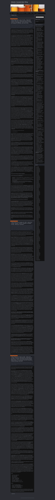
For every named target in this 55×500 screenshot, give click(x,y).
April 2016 (37, 228)
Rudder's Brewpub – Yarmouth (39, 133)
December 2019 (37, 200)
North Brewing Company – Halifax (39, 125)
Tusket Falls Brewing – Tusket (39, 147)
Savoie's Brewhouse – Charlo (39, 62)
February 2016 (37, 229)
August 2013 (37, 248)
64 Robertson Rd (16, 298)
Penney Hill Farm (19, 401)
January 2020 (37, 199)
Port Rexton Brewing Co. (24, 363)
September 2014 (38, 240)
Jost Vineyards (23, 87)
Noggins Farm (21, 373)
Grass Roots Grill (31, 300)
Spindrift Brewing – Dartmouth (39, 140)
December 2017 (37, 215)
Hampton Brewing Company (29, 24)
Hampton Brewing (30, 181)
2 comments (29, 27)
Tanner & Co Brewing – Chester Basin (40, 142)
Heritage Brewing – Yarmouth (39, 111)
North (16, 317)
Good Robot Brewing (27, 362)
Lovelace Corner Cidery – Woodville (39, 116)
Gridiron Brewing (26, 300)
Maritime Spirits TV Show (19, 25)
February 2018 (37, 214)
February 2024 (37, 168)
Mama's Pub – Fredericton (38, 55)
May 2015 (37, 235)
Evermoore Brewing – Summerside (39, 156)
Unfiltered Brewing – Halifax (39, 149)
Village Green (15, 161)
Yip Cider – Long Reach (38, 69)
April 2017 (37, 220)
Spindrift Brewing (16, 146)
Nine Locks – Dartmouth (38, 123)
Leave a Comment (28, 229)
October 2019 (37, 201)
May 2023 (37, 174)
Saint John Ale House (16, 182)
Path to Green (19, 30)
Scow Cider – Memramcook (39, 63)
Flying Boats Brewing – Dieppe (39, 38)
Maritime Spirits (23, 194)
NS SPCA (26, 419)
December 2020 (37, 192)
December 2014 (37, 238)
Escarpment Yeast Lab (16, 349)
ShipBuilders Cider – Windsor (39, 137)
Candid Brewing (18, 24)
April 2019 (37, 205)
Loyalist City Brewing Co (22, 227)
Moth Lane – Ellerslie (38, 158)
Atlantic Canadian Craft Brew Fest (21, 225)
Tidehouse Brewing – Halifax (39, 144)
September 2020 (38, 194)
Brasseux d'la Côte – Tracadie (39, 33)
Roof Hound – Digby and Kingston (39, 132)
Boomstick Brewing (15, 24)
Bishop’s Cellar (14, 92)
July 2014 (37, 241)
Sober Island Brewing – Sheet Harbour (40, 139)
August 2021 (37, 187)
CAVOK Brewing (21, 24)
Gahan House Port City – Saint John (39, 42)
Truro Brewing (29, 442)
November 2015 (37, 231)
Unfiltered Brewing (21, 27)
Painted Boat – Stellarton (38, 128)
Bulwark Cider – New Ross (38, 100)
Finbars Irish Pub (26, 457)
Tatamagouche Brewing (20, 388)
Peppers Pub (14, 181)
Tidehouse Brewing (17, 229)
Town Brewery (29, 50)
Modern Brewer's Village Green (25, 25)
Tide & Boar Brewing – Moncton (39, 66)
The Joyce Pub (22, 300)
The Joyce (15, 229)
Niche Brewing (15, 363)
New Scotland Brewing (15, 196)
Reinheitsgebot (31, 239)
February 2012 (37, 259)
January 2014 (37, 245)
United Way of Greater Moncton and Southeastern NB (17, 334)
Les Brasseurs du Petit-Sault (24, 197)
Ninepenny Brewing (30, 25)
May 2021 (37, 189)
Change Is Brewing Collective (14, 362)
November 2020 (37, 193)
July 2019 (37, 203)
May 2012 (37, 257)
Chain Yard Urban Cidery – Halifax (39, 102)
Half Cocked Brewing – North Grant (39, 108)
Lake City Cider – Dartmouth (39, 115)
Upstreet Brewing (16, 58)
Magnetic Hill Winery (26, 227)
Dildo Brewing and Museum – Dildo (39, 78)
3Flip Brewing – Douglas (38, 28)
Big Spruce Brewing (26, 225)
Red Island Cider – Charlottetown (39, 160)
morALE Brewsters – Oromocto (39, 58)
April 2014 (37, 243)
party (16, 320)
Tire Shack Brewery (25, 196)
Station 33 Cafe (18, 300)
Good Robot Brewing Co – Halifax (39, 107)
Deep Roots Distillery (20, 196)
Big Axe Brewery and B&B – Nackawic (40, 30)
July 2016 (37, 226)
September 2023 (38, 171)
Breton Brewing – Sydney (38, 99)
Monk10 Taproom (24, 327)
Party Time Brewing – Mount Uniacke (39, 129)
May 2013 (37, 250)
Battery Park (28, 171)
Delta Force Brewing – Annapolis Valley (40, 104)
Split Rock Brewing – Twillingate (39, 87)
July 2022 (37, 180)
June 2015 (37, 234)
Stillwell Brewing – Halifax (38, 141)
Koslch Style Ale (21, 349)
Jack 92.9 (19, 419)
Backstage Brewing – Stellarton (39, 95)
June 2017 (37, 219)
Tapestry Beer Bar (29, 35)
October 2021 (37, 186)
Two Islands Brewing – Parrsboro (39, 148)
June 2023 (37, 173)
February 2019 (37, 206)
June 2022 (37, 181)
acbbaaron (13, 355)
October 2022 (37, 178)
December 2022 (37, 177)
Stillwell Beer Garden (28, 315)
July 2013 (37, 249)
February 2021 (37, 191)
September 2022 (38, 179)
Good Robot (31, 427)
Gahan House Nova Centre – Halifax (39, 106)
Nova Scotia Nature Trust (19, 101)
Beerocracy (12, 193)
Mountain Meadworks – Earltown (39, 120)
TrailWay (22, 317)
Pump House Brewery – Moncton (39, 61)
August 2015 (37, 233)
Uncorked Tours (17, 27)
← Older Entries (13, 493)
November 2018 (37, 208)
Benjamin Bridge (30, 98)
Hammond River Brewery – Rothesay (39, 47)
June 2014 (37, 242)
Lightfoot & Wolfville (15, 25)
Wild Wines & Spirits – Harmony (39, 151)
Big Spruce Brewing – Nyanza (39, 97)
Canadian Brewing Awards (21, 427)
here (31, 144)
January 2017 (37, 222)
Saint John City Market (29, 363)
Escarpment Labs (29, 70)
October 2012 (37, 254)
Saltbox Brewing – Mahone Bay (39, 134)
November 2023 (37, 170)
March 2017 (37, 221)
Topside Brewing (21, 229)
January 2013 (37, 252)
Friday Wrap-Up (14, 225)
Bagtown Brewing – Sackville (39, 29)
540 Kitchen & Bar (21, 439)
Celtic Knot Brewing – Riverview (39, 35)
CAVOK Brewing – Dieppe (38, 34)
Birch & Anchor (13, 455)
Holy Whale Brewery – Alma (39, 49)
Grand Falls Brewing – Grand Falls (39, 43)
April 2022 (37, 182)
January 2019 (37, 207)
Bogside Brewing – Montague (39, 154)
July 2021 (37, 188)
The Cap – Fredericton (38, 65)
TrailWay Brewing (14, 27)
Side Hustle (25, 105)
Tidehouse (26, 282)
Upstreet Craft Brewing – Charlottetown (40, 161)
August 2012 (37, 255)
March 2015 (37, 236)
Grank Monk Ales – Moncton (39, 44)
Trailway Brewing (15, 197)
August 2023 (37, 172)
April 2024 (37, 167)
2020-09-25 (16, 355)
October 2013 (37, 247)
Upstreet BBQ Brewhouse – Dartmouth (40, 150)
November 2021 (37, 185)
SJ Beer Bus (17, 178)
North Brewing (12, 96)
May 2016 (37, 227)
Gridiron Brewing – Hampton (39, 45)
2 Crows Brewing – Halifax (38, 92)
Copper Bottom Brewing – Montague (39, 155)
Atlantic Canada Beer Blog (19, 2)
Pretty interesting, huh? (19, 471)
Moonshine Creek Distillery (20, 195)
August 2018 (37, 210)
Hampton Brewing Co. (15, 295)
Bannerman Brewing (15, 450)
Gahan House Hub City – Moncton (39, 41)
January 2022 (37, 184)
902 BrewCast (16, 142)
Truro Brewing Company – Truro (39, 146)
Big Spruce (12, 346)
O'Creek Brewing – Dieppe (38, 59)
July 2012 (37, 256)
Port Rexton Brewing (23, 408)
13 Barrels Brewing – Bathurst (39, 27)
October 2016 (37, 224)
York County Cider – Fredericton (39, 70)
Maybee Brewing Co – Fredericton (39, 56)
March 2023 (37, 175)
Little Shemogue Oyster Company (16, 227)
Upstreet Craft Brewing (25, 27)
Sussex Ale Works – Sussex (39, 64)
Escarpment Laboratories (19, 362)
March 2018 (37, 213)
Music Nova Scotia (24, 320)
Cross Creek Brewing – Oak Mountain (40, 36)
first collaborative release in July (24, 370)
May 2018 (37, 212)
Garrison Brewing (25, 24)
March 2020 (37, 198)
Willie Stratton (19, 320)
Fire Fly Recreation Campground (25, 297)
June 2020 (37, 196)
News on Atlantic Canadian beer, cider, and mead (17, 3)
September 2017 (38, 217)
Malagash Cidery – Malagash (39, 118)
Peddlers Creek (15, 300)
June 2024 (37, 166)
